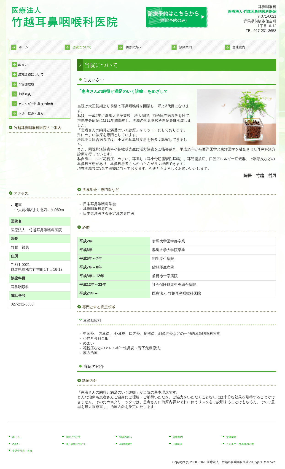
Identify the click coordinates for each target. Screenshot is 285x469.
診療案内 (185, 47)
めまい (23, 64)
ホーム (23, 47)
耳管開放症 (26, 84)
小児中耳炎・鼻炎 (31, 113)
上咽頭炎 (24, 94)
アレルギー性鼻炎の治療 (35, 104)
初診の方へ (134, 47)
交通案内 (238, 47)
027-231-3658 (264, 31)
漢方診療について (31, 74)
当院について (81, 47)
